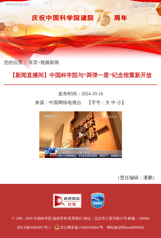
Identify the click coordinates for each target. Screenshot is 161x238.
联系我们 (75, 218)
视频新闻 (49, 62)
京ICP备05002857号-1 (34, 227)
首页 (33, 62)
